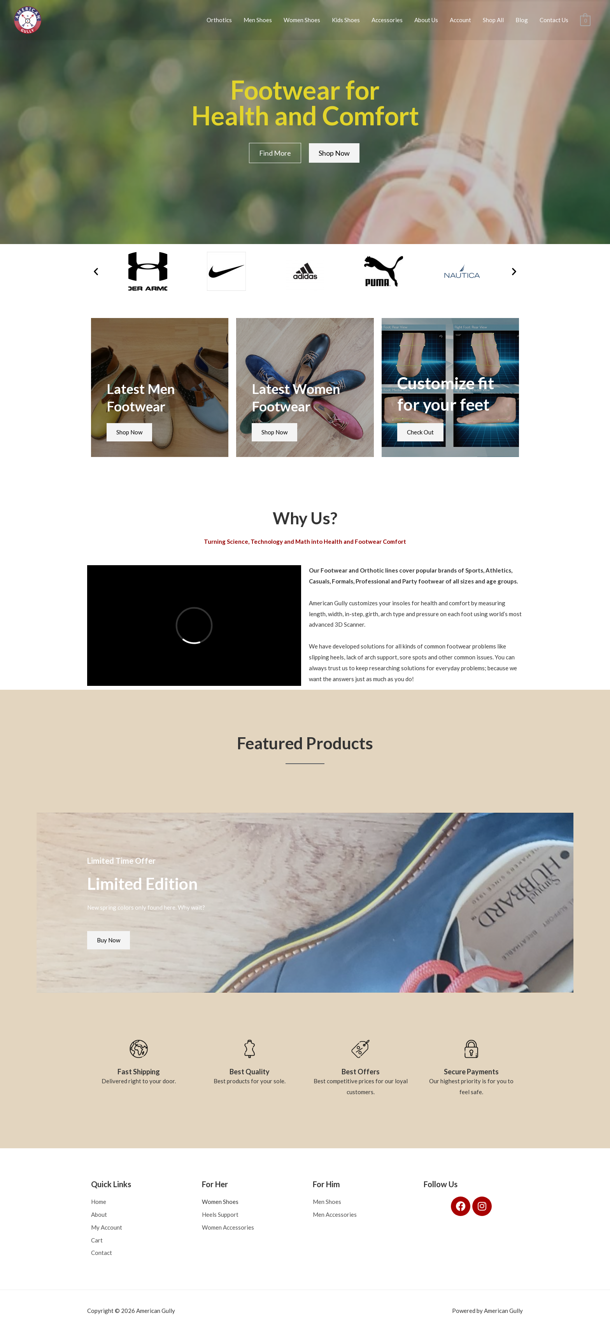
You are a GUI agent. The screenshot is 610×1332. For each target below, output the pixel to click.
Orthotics (219, 19)
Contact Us (554, 19)
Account (460, 19)
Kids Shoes (346, 19)
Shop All (493, 19)
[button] (96, 271)
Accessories (387, 19)
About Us (426, 19)
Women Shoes (302, 19)
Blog (521, 19)
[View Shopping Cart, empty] (585, 19)
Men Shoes (258, 19)
